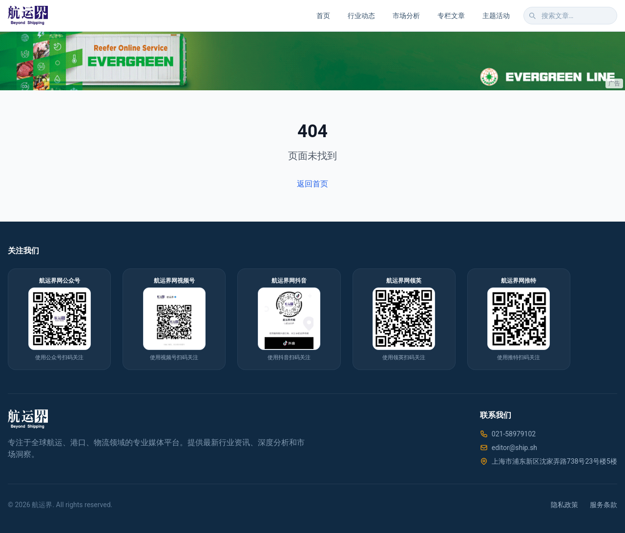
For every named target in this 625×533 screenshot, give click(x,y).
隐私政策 (564, 505)
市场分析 (406, 16)
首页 (323, 16)
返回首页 (312, 183)
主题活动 (496, 16)
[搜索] (532, 16)
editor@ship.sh (514, 447)
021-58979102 (514, 434)
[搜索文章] (570, 15)
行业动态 (361, 16)
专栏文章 (451, 16)
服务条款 (603, 505)
